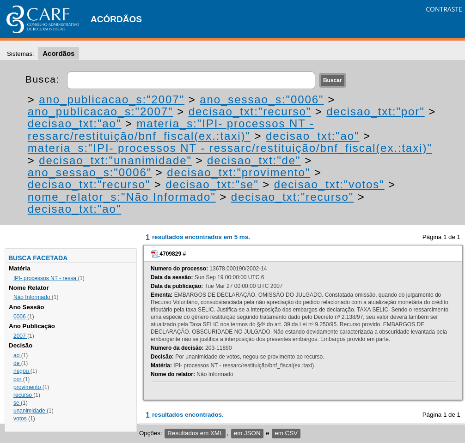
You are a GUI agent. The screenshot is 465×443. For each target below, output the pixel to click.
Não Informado (32, 297)
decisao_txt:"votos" (329, 184)
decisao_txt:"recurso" (250, 111)
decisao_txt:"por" (375, 111)
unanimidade (30, 410)
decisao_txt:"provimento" (238, 172)
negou (22, 371)
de (17, 363)
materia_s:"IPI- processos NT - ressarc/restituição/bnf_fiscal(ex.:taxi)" (171, 129)
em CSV (286, 433)
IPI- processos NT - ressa (45, 278)
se (17, 403)
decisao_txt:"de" (254, 160)
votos (20, 418)
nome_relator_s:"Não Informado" (122, 197)
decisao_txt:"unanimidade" (115, 160)
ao (17, 355)
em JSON (247, 433)
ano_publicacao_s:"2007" (111, 99)
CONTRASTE (444, 9)
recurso (23, 395)
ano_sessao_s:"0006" (262, 99)
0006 (20, 316)
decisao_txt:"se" (211, 184)
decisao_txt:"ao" (75, 123)
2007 (20, 336)
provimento (28, 387)
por (18, 379)
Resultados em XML (195, 433)
